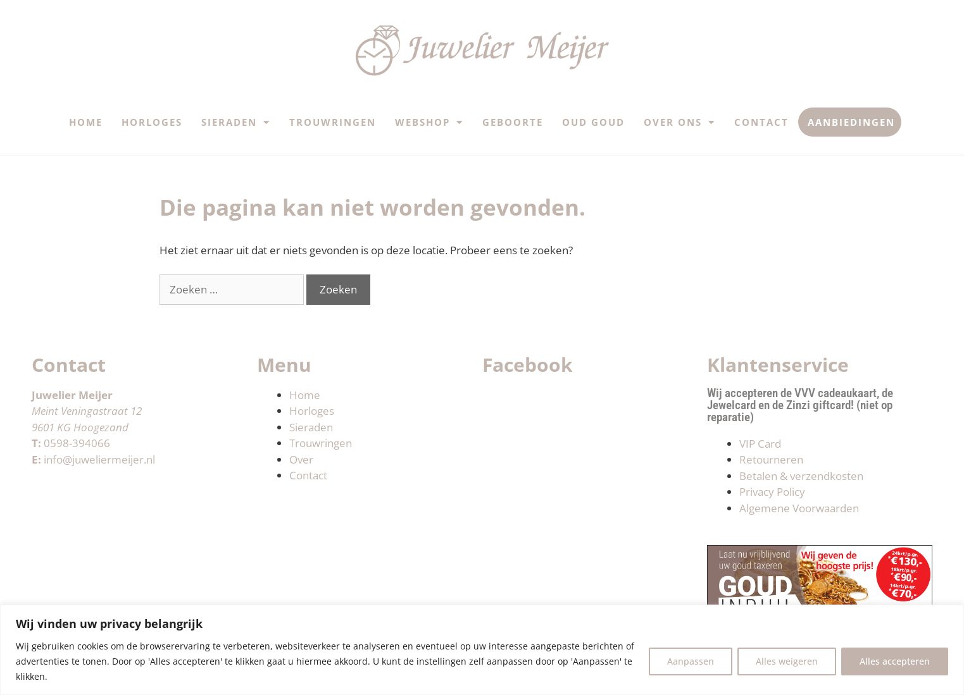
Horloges (152, 122)
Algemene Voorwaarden (799, 508)
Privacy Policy (772, 491)
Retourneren (771, 459)
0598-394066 (77, 443)
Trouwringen (332, 122)
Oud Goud (593, 122)
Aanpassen (690, 661)
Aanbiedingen (851, 122)
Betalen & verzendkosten (801, 476)
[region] (482, 650)
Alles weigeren (787, 661)
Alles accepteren (895, 661)
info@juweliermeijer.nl (99, 459)
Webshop (429, 122)
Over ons (679, 122)
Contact (761, 122)
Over (301, 459)
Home (86, 122)
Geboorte (512, 122)
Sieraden (235, 122)
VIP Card (760, 443)
